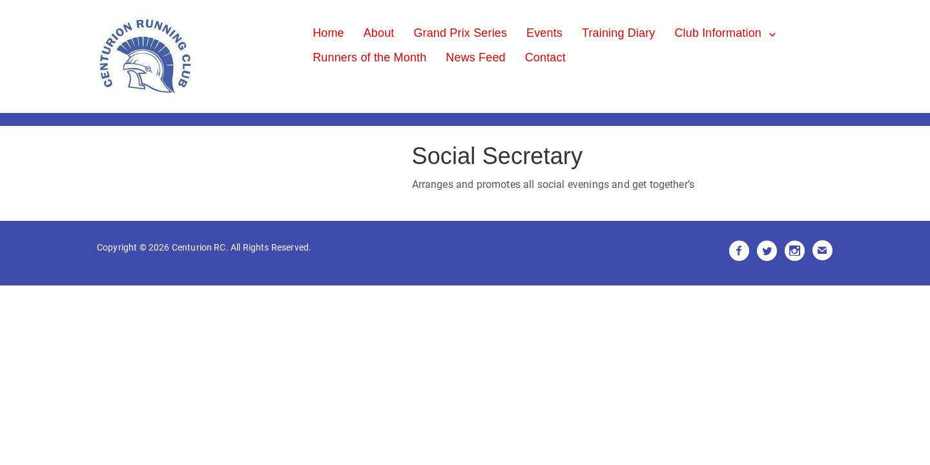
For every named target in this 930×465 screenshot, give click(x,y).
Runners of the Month (369, 57)
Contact (545, 57)
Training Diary (619, 32)
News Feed (475, 57)
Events (544, 32)
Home (328, 32)
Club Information (717, 32)
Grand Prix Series (460, 32)
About (379, 32)
